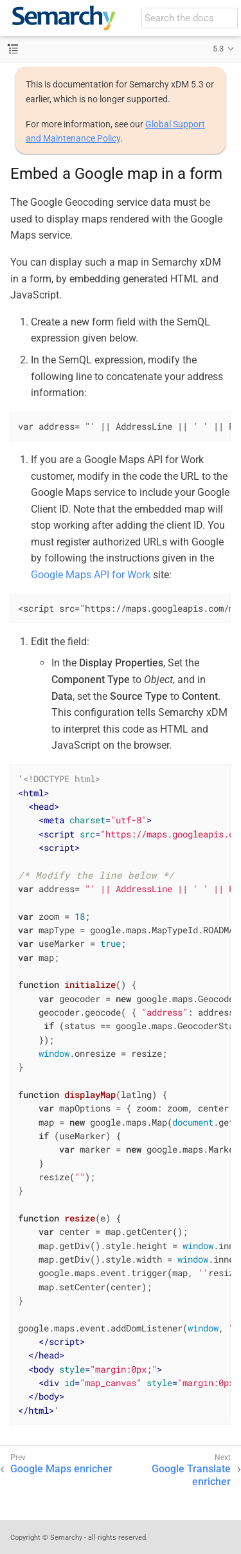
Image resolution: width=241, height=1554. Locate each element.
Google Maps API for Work (90, 575)
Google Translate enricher (191, 1475)
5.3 (218, 48)
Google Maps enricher (61, 1469)
